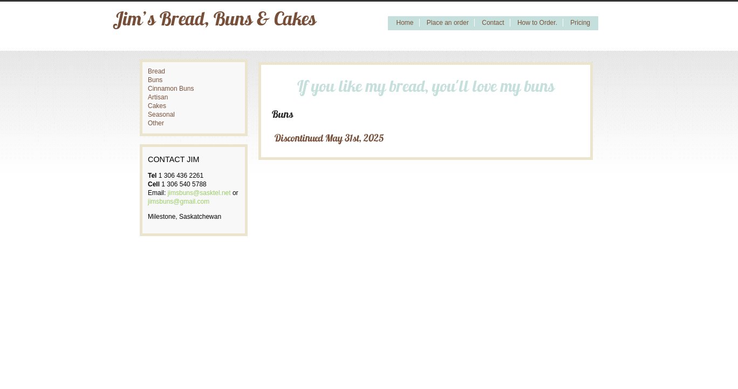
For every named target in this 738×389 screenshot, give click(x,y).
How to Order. (537, 22)
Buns (155, 80)
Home (404, 22)
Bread (156, 71)
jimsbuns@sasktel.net (199, 193)
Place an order (448, 22)
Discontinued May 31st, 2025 (329, 139)
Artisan (158, 97)
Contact (493, 22)
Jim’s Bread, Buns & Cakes (214, 20)
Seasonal (161, 114)
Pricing (580, 22)
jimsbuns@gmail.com (178, 201)
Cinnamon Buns (171, 88)
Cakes (157, 106)
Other (156, 123)
